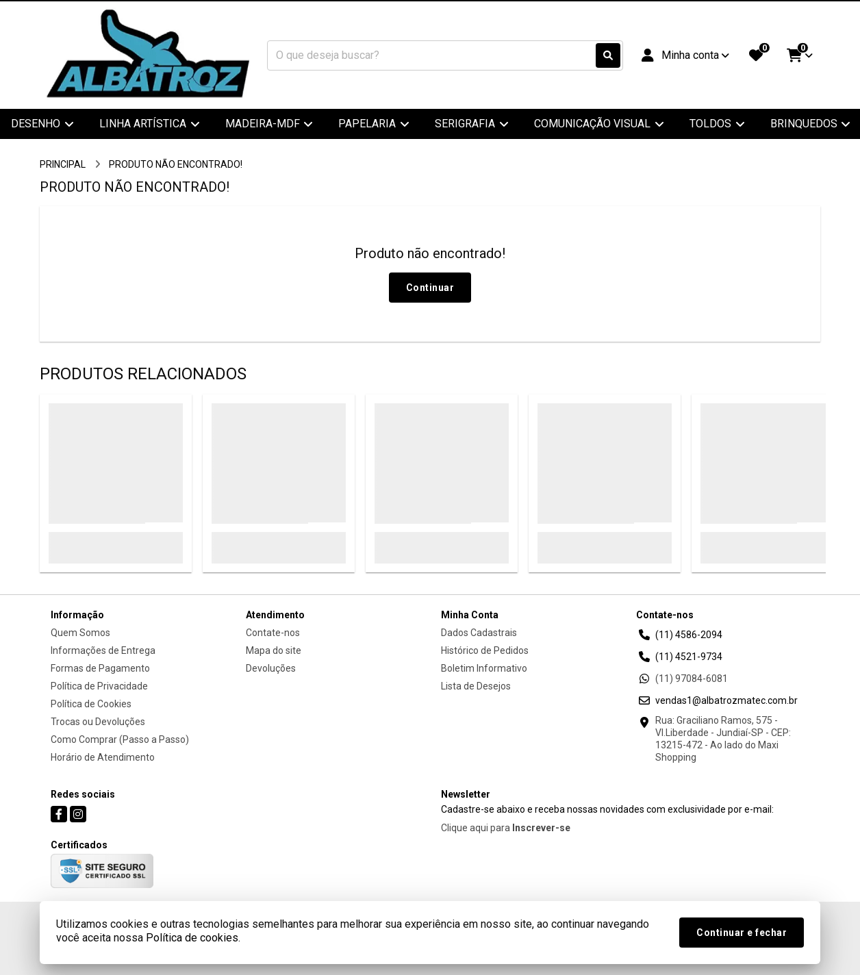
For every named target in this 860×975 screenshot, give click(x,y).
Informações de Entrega (103, 650)
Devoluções (271, 668)
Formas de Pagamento (100, 668)
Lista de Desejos (476, 686)
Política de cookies (192, 937)
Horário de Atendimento (103, 757)
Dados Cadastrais (479, 632)
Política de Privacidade (99, 686)
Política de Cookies (91, 703)
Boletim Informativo (484, 668)
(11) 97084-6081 (691, 678)
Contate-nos (273, 632)
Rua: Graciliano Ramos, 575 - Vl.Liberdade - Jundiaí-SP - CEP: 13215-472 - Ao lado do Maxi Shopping (723, 739)
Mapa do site (273, 650)
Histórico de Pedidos (485, 650)
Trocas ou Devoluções (98, 721)
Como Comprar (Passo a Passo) (120, 739)
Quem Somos (80, 632)
